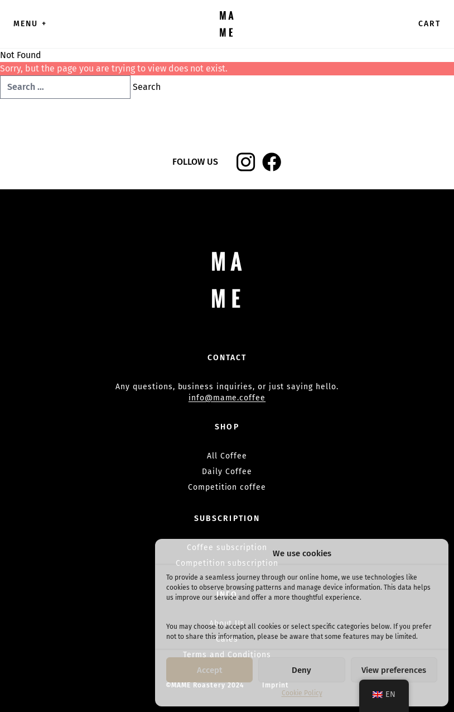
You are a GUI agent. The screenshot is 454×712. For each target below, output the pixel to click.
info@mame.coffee (227, 398)
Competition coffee (227, 487)
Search (147, 87)
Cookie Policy (302, 693)
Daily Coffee (227, 471)
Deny (301, 670)
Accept (210, 670)
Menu (30, 23)
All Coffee (227, 456)
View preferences (393, 670)
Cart (429, 23)
